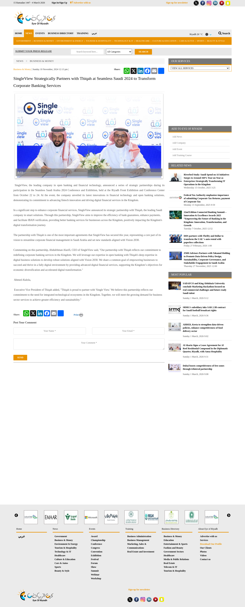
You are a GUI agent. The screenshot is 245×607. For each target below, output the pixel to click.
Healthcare (142, 41)
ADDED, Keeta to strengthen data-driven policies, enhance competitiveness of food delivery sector (203, 327)
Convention (96, 551)
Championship (98, 540)
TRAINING (82, 33)
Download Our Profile (211, 544)
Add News (177, 136)
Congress (95, 547)
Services (204, 540)
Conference (96, 544)
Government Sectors (174, 551)
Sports (200, 41)
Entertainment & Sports (176, 544)
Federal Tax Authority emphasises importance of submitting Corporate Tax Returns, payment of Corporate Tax (207, 198)
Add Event (177, 149)
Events (92, 529)
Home (19, 529)
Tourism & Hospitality (99, 41)
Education (169, 540)
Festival (95, 559)
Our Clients (206, 547)
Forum (94, 563)
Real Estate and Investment (140, 551)
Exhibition (96, 555)
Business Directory (170, 529)
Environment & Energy (70, 41)
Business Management (138, 540)
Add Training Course (182, 155)
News (19, 61)
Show (93, 567)
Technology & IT (123, 41)
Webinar (95, 574)
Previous (16, 515)
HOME (18, 33)
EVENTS (40, 33)
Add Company (179, 143)
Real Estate (169, 563)
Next (229, 515)
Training (129, 529)
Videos (203, 555)
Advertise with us (80, 2)
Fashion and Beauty (173, 547)
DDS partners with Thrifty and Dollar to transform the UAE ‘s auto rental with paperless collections (204, 239)
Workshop (96, 578)
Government (23, 41)
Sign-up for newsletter (177, 2)
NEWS (28, 33)
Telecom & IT (170, 567)
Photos (203, 551)
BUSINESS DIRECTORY (61, 33)
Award (94, 536)
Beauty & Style (216, 41)
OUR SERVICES (180, 61)
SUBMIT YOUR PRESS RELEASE (33, 51)
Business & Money (44, 41)
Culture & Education (164, 41)
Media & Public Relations (176, 559)
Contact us (205, 559)
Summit (95, 570)
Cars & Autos (186, 41)
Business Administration (139, 536)
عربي (94, 33)
